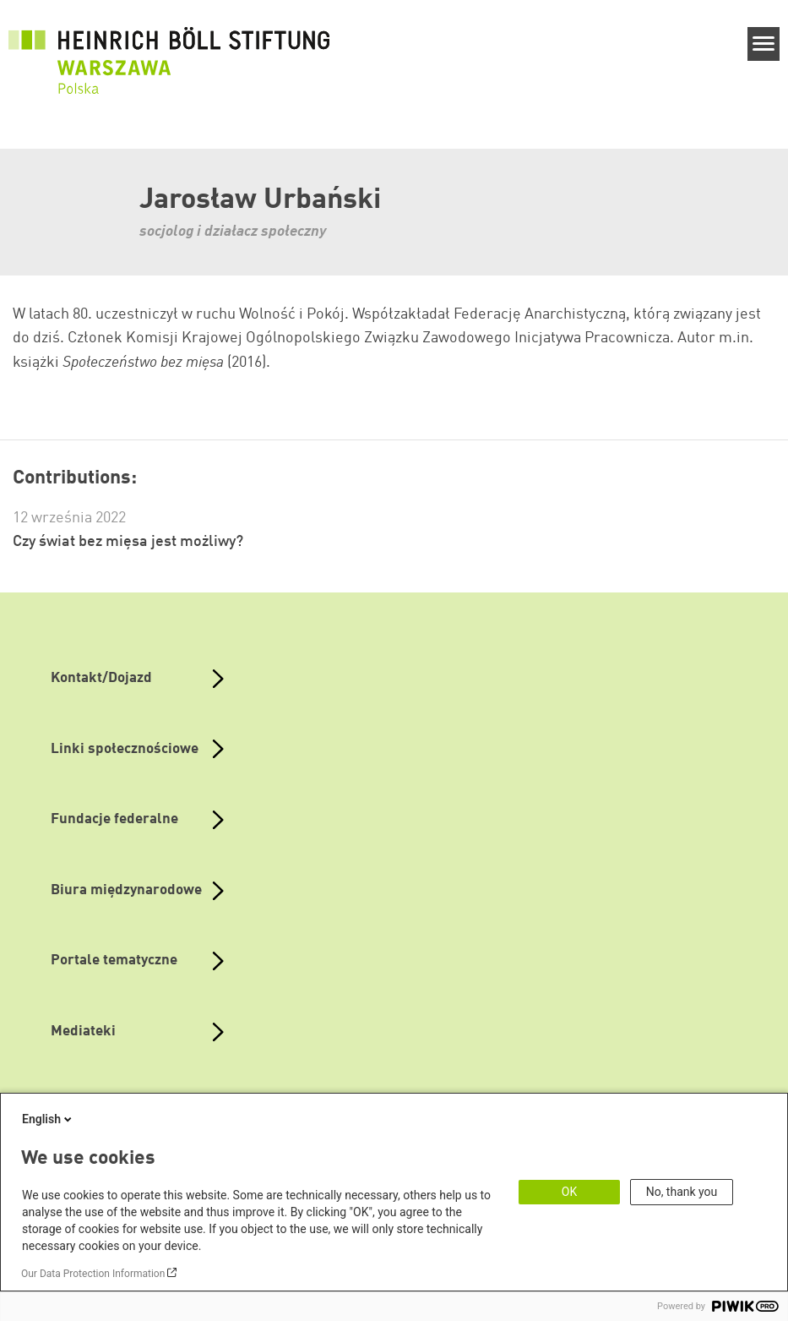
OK (569, 1191)
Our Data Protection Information (93, 1274)
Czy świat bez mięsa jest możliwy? (128, 541)
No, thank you (682, 1191)
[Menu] (763, 44)
